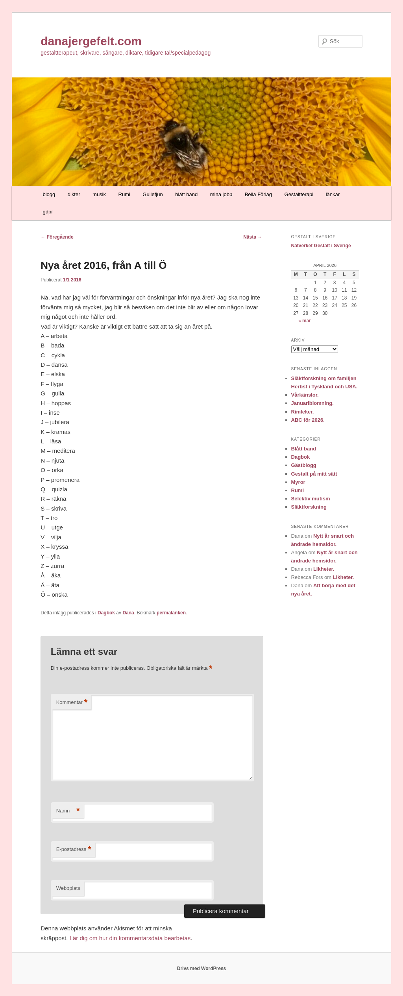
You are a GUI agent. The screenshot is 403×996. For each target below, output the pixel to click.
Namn (68, 811)
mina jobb (221, 194)
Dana (128, 613)
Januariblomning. (312, 403)
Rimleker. (302, 412)
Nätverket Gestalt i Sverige (321, 245)
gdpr (48, 212)
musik (99, 194)
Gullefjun (152, 194)
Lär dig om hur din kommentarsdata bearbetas (130, 938)
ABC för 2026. (308, 420)
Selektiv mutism (310, 499)
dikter (74, 194)
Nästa (252, 237)
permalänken (171, 613)
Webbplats (68, 888)
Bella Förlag (258, 194)
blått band (186, 194)
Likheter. (323, 569)
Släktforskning (309, 507)
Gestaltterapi (299, 194)
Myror (298, 482)
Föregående (57, 237)
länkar (333, 194)
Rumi (124, 194)
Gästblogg (303, 465)
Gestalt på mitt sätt (314, 474)
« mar (304, 320)
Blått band (303, 449)
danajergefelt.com (91, 41)
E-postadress (73, 849)
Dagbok (106, 613)
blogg (49, 194)
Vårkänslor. (305, 395)
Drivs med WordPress (201, 968)
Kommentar (72, 702)
